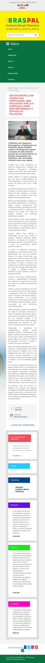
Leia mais (16, 536)
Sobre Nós (12, 55)
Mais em (16, 633)
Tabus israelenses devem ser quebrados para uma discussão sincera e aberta (22, 448)
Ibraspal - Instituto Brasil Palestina (22, 489)
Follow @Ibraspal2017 (15, 648)
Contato (11, 79)
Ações (10, 67)
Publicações (13, 73)
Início (10, 49)
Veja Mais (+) (17, 455)
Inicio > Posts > (13, 88)
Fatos (10, 61)
